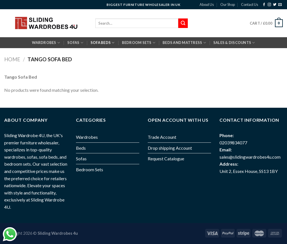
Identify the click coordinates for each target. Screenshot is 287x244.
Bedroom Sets (89, 169)
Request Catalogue (166, 158)
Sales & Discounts (234, 42)
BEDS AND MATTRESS (184, 42)
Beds (81, 148)
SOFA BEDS (103, 42)
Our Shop (227, 4)
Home (12, 59)
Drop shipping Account (170, 148)
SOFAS (75, 42)
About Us (207, 4)
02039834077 (233, 142)
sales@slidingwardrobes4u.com (250, 156)
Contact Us (249, 4)
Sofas (81, 158)
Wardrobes (46, 42)
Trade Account (162, 137)
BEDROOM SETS (139, 42)
